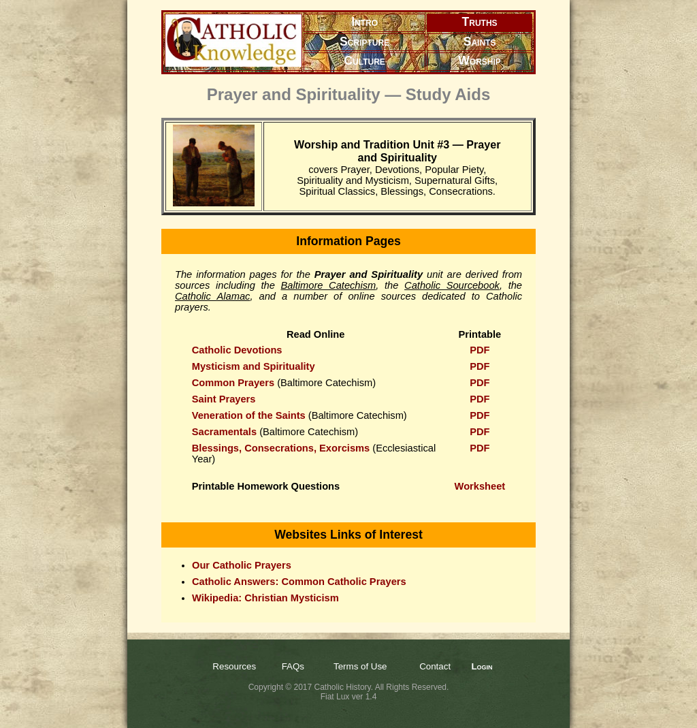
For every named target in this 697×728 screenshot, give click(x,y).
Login (481, 666)
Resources (234, 666)
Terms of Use (360, 666)
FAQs (293, 666)
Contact (435, 666)
